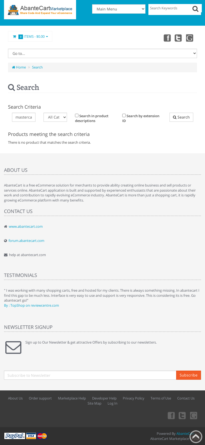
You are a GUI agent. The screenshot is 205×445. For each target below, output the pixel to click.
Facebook (167, 38)
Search (37, 67)
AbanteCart (185, 433)
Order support (40, 398)
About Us (15, 398)
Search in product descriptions (91, 118)
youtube (190, 38)
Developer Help (104, 398)
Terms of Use (161, 398)
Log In (112, 403)
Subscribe (189, 375)
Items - (30, 36)
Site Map (94, 403)
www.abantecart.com (26, 226)
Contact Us (186, 398)
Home (19, 67)
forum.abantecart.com (26, 240)
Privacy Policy (133, 398)
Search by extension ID (140, 118)
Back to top (196, 436)
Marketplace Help (72, 398)
